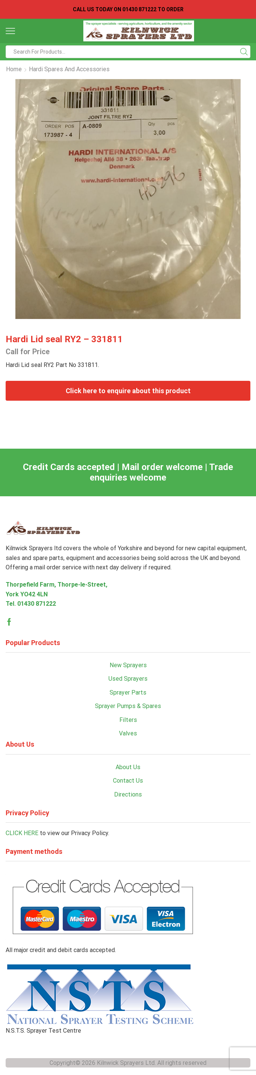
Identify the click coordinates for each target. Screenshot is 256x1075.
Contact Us (128, 780)
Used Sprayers (128, 678)
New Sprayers (128, 665)
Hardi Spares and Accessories (69, 69)
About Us (128, 767)
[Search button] (244, 52)
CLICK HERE (22, 833)
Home (14, 69)
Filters (128, 719)
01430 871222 (36, 603)
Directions (128, 794)
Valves (128, 733)
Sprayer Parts (128, 692)
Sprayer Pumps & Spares (128, 706)
